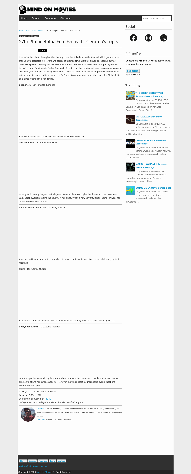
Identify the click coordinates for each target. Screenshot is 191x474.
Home (24, 18)
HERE (48, 398)
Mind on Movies (44, 472)
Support (32, 461)
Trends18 (35, 36)
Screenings (50, 18)
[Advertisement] (70, 441)
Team (52, 461)
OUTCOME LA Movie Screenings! (153, 188)
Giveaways (65, 18)
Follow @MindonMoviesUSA (33, 466)
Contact (61, 461)
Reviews (36, 18)
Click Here (41, 420)
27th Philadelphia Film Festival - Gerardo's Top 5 (68, 41)
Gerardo (40, 409)
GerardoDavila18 (25, 36)
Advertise (43, 461)
